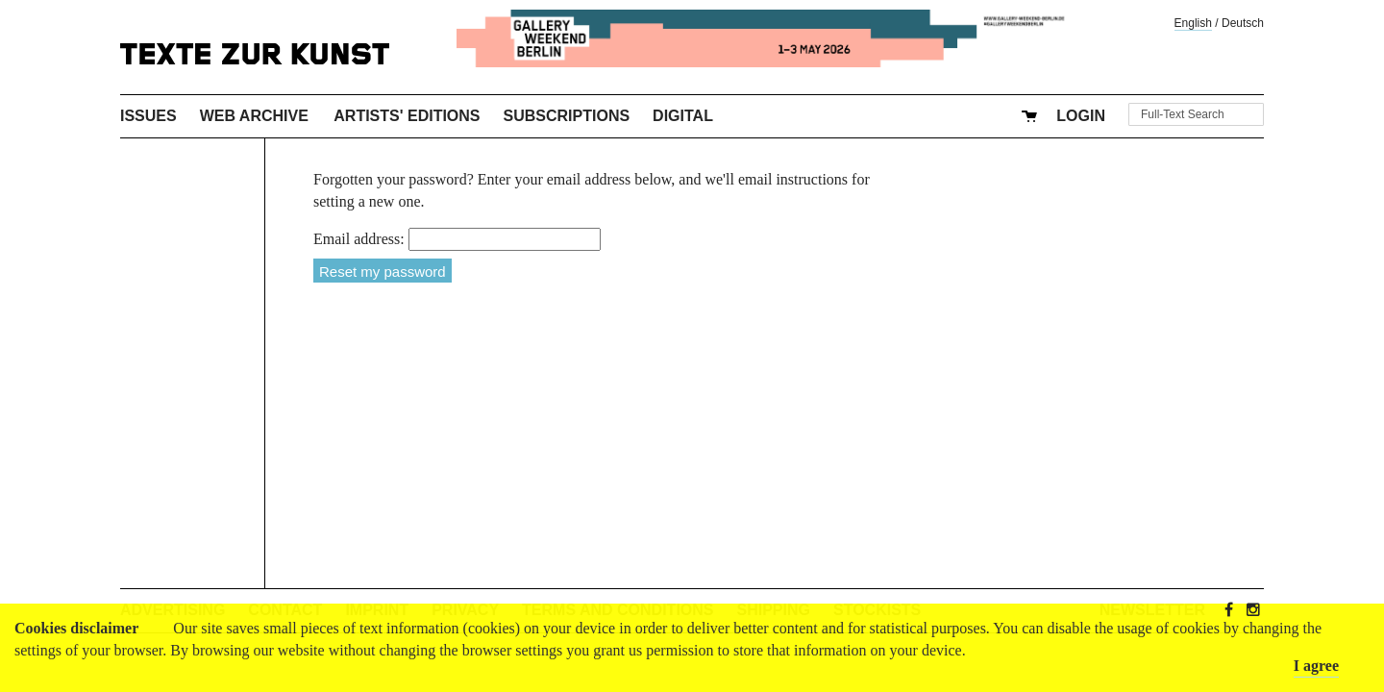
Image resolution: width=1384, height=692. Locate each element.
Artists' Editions (407, 116)
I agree (1316, 665)
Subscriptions (567, 116)
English (1193, 23)
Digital (683, 116)
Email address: (359, 239)
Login (1080, 116)
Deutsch (1243, 23)
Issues (148, 116)
